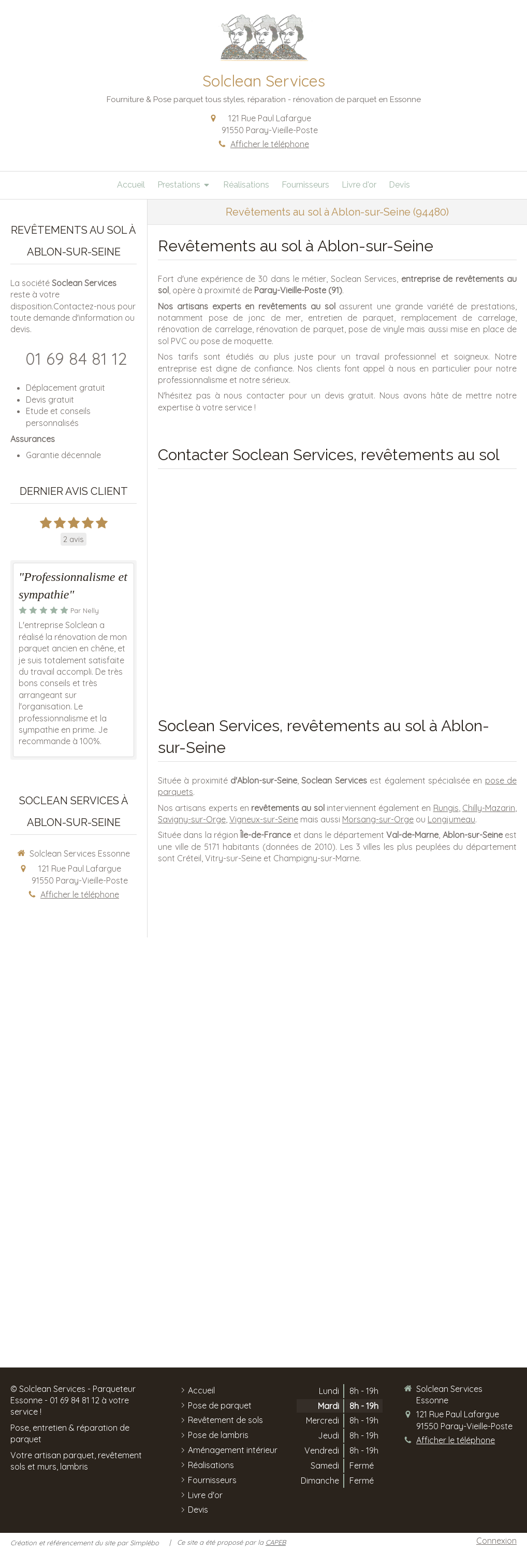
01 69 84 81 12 (76, 358)
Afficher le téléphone (269, 144)
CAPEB (276, 1542)
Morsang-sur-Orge (378, 819)
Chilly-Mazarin (488, 808)
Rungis (446, 808)
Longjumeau (451, 819)
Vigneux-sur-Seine (263, 819)
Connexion (496, 1540)
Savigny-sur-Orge (192, 819)
